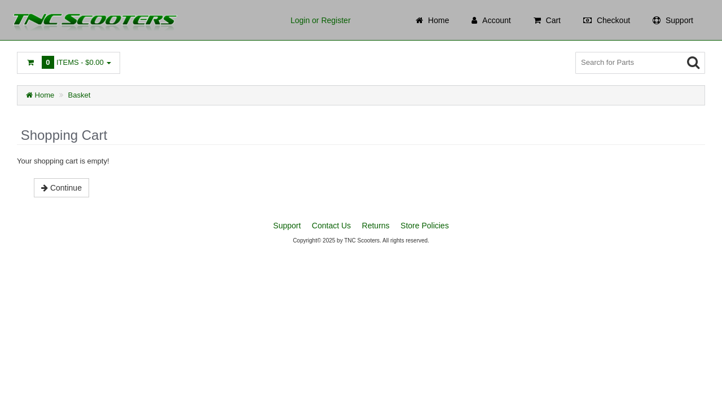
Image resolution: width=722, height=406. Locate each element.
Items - (68, 62)
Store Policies (424, 225)
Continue (61, 187)
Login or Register (320, 20)
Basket (79, 95)
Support (287, 225)
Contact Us (331, 225)
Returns (376, 225)
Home (40, 95)
